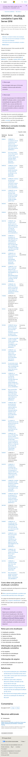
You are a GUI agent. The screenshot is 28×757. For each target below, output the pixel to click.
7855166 (4, 325)
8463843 (4, 235)
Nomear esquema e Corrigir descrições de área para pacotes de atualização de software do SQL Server (15, 689)
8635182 (4, 253)
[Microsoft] (14, 2)
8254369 (4, 350)
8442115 (3, 533)
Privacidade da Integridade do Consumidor (10, 751)
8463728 (4, 221)
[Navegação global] (1, 2)
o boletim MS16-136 (18, 59)
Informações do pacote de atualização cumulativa (13, 42)
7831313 (3, 309)
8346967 (4, 521)
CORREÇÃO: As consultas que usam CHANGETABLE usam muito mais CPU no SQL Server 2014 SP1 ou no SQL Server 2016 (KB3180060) (13, 526)
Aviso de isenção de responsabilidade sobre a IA (11, 744)
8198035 (4, 139)
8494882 (4, 549)
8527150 (4, 561)
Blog (12, 747)
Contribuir (18, 747)
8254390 (4, 373)
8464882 (4, 493)
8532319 (4, 190)
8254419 (4, 402)
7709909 (4, 295)
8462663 (4, 203)
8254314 (4, 338)
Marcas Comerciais (13, 753)
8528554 (4, 284)
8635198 (4, 266)
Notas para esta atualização (8, 40)
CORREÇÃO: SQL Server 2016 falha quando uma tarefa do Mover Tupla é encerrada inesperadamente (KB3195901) (13, 554)
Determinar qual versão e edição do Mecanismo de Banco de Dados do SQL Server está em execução (13, 681)
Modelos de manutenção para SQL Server (14, 685)
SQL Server (18, 11)
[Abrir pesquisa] (22, 2)
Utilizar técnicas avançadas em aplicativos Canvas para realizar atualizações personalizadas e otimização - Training (13, 723)
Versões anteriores (5, 747)
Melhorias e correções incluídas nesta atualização (13, 36)
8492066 (4, 178)
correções (7, 120)
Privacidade (3, 749)
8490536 (4, 165)
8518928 (4, 433)
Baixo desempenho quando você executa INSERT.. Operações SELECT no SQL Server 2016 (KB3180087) (13, 575)
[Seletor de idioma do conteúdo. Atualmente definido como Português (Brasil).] (6, 738)
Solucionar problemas (9, 11)
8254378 (4, 363)
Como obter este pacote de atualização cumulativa (13, 38)
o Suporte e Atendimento (14, 600)
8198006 (4, 420)
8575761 (4, 572)
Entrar (25, 1)
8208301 (4, 452)
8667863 (4, 505)
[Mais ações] (25, 11)
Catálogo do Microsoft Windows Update (13, 618)
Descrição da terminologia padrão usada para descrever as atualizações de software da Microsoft (15, 695)
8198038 (4, 152)
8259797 (4, 464)
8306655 (4, 212)
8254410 (4, 389)
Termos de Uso (4, 753)
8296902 (4, 480)
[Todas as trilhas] (2, 11)
